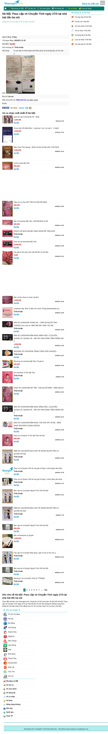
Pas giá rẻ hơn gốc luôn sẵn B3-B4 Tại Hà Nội (31, 252)
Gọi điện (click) (32, 100)
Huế (7, 649)
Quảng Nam (10, 663)
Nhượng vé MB (17, 8)
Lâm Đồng (9, 645)
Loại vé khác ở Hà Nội (83, 40)
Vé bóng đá (59, 8)
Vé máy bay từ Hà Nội (83, 44)
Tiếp (45, 590)
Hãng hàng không (11, 704)
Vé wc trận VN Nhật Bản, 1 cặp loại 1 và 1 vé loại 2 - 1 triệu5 (36, 128)
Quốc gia (8, 712)
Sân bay (8, 708)
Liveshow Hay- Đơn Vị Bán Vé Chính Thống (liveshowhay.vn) (36, 308)
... (41, 590)
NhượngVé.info (29, 729)
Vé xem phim (45, 8)
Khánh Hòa (10, 632)
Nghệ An (9, 636)
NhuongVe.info (13, 2)
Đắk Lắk (8, 667)
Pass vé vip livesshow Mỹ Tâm (25, 242)
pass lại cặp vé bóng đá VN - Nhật (26, 117)
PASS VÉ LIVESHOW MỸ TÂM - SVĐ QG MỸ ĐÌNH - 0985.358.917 (39, 388)
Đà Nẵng (9, 623)
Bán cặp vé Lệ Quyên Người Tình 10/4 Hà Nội (31, 490)
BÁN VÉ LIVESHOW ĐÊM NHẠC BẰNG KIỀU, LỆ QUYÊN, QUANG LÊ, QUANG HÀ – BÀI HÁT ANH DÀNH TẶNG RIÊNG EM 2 (38, 338)
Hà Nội (8, 618)
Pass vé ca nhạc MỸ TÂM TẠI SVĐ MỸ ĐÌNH (30, 202)
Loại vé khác (86, 8)
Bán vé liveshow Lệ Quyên (24, 535)
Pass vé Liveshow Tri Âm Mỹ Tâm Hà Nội (29, 435)
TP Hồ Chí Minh (11, 614)
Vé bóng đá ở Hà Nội (83, 35)
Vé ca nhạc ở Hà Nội (27, 22)
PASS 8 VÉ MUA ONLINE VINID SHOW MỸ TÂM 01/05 (34, 231)
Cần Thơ (9, 671)
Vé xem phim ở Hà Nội (83, 26)
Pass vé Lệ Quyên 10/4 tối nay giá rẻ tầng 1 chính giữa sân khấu (38, 468)
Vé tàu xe (32, 8)
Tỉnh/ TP (8, 716)
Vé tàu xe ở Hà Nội (82, 21)
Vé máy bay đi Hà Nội (83, 17)
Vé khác (8, 701)
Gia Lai (8, 676)
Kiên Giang (9, 640)
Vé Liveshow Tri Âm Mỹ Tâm (24, 373)
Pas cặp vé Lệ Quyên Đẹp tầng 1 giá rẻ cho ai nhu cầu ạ (35, 553)
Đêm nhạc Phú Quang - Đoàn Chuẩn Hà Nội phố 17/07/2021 (36, 147)
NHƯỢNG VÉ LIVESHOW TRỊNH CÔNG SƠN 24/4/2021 (35, 351)
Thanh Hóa (9, 658)
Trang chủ (5, 22)
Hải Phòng (9, 627)
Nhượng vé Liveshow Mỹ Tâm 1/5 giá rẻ (29, 361)
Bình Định (9, 654)
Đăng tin (90, 3)
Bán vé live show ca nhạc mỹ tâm (26, 297)
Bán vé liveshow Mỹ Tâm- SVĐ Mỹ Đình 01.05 (31, 221)
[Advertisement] (35, 29)
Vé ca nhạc (72, 8)
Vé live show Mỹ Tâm (22, 163)
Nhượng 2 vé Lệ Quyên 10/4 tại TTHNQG (29, 578)
